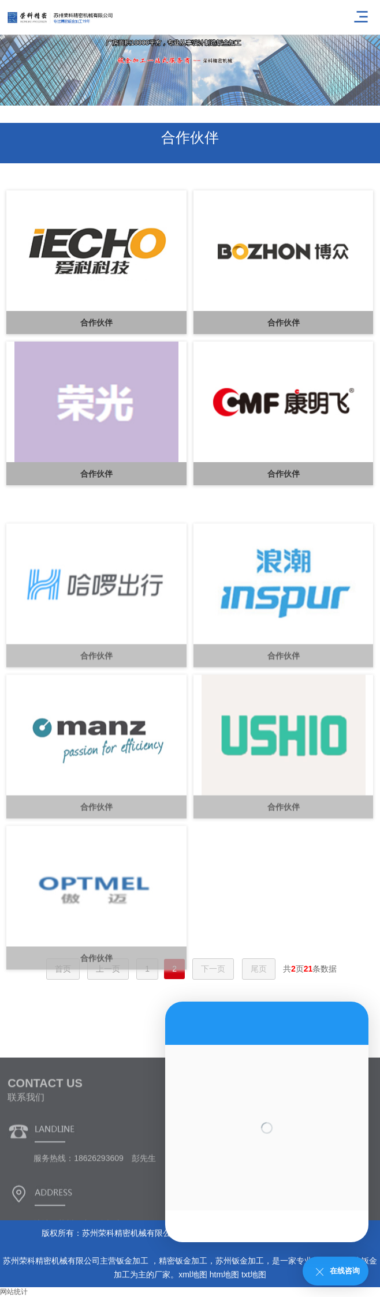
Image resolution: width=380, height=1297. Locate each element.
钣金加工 (133, 1260)
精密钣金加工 (183, 1260)
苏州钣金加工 (239, 1260)
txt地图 (253, 1274)
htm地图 (224, 1274)
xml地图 (192, 1274)
